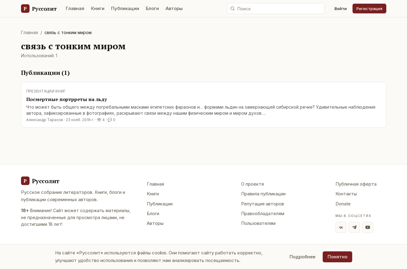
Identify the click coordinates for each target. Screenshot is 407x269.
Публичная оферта (356, 184)
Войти (341, 8)
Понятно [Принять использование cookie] (337, 257)
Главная (75, 8)
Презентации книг (46, 91)
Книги (97, 8)
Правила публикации (263, 194)
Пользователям (258, 223)
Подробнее (302, 257)
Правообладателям (262, 213)
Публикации (125, 8)
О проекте (252, 184)
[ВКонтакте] (340, 227)
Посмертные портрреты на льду (66, 99)
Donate (343, 204)
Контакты (346, 194)
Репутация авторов (262, 204)
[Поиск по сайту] (276, 8)
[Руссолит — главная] (39, 8)
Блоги (152, 8)
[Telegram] (354, 227)
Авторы (174, 8)
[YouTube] (367, 227)
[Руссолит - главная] (40, 180)
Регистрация (369, 8)
